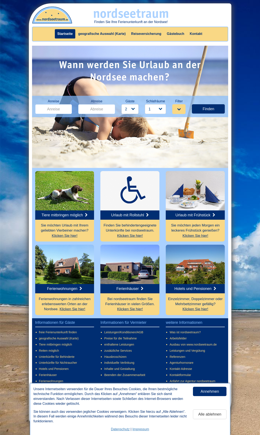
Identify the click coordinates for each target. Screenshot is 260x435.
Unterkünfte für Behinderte (57, 356)
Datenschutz (120, 429)
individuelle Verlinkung (119, 362)
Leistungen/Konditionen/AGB (123, 332)
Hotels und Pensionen (54, 369)
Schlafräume (155, 101)
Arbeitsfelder (178, 338)
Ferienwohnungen (51, 381)
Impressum (140, 429)
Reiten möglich (49, 350)
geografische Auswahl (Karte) (102, 34)
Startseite (65, 34)
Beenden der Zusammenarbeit (124, 375)
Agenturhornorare (181, 362)
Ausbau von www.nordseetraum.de (193, 344)
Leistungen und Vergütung (187, 350)
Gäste (130, 101)
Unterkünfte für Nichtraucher (58, 362)
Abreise (96, 101)
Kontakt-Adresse (181, 369)
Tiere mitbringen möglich (55, 344)
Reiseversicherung (146, 34)
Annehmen (210, 391)
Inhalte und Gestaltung (119, 369)
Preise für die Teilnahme (120, 338)
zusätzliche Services (118, 350)
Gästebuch (175, 34)
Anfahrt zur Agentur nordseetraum (192, 381)
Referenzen (177, 356)
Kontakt (196, 34)
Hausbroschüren (115, 356)
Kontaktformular (180, 375)
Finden (208, 109)
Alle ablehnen (209, 414)
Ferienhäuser (48, 375)
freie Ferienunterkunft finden (58, 332)
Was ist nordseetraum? (185, 332)
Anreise (53, 101)
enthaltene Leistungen (119, 344)
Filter (179, 101)
